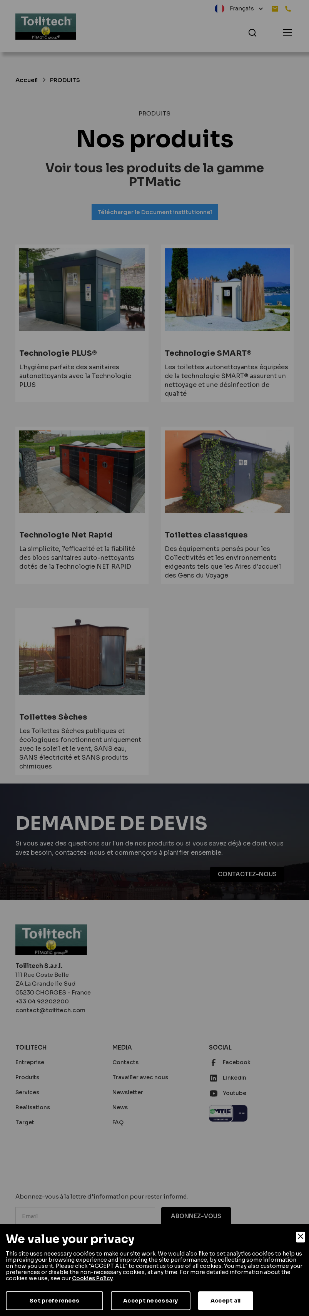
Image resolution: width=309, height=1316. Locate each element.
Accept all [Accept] (225, 1300)
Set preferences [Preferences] (54, 1300)
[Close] (300, 1237)
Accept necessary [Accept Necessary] (150, 1300)
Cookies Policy (92, 1278)
